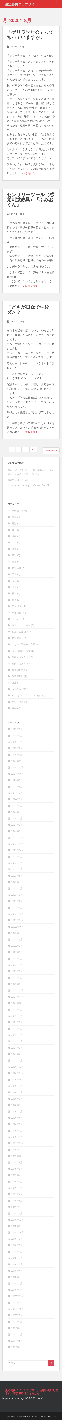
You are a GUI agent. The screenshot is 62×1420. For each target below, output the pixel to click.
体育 (14, 548)
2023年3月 (16, 894)
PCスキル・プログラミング (26, 695)
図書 (14, 574)
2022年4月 (16, 964)
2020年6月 (16, 1105)
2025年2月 (16, 748)
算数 (14, 523)
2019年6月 (16, 1181)
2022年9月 (16, 933)
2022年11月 (17, 920)
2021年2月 (16, 1054)
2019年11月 (17, 1149)
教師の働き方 (19, 663)
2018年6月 (16, 1257)
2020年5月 (16, 1111)
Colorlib (29, 1416)
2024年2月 (16, 824)
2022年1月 (16, 983)
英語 (14, 555)
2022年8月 (16, 939)
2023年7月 (16, 869)
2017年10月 (17, 1308)
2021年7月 (16, 1022)
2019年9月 (16, 1162)
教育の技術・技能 (21, 650)
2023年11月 (17, 843)
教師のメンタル (20, 657)
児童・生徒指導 (20, 631)
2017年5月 (16, 1340)
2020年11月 (17, 1073)
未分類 (15, 510)
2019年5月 (16, 1187)
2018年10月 (17, 1232)
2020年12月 (17, 1066)
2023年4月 (16, 888)
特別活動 (16, 567)
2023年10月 (17, 850)
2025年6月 (16, 735)
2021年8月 (16, 1015)
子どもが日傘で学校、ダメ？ (30, 309)
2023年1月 (16, 907)
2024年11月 (17, 767)
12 (33, 449)
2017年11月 (17, 1302)
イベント (16, 618)
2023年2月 (16, 901)
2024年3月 (16, 818)
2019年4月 (16, 1194)
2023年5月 (16, 882)
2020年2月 (16, 1130)
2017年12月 (17, 1296)
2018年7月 (16, 1251)
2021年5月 (16, 1034)
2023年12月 (17, 837)
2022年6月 (16, 952)
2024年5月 (16, 805)
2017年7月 (16, 1328)
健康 (14, 682)
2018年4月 (16, 1270)
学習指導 (16, 606)
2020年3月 (16, 1124)
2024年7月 (16, 792)
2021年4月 (16, 1041)
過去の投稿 (51, 450)
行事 (14, 599)
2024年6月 (16, 799)
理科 (14, 536)
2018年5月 (16, 1264)
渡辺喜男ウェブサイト (21, 4)
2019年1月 (16, 1213)
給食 (14, 587)
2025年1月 (16, 754)
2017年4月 (16, 1347)
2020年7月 (16, 1098)
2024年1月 (16, 831)
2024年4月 (16, 811)
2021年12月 (17, 990)
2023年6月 (16, 875)
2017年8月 (16, 1321)
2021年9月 (16, 1009)
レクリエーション (21, 625)
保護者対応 (17, 676)
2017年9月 (16, 1315)
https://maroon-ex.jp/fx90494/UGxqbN (28, 485)
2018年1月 (16, 1289)
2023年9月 (16, 856)
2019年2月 (16, 1206)
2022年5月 (16, 958)
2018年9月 (16, 1238)
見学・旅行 (17, 701)
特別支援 (16, 638)
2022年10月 (17, 926)
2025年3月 (16, 741)
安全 (14, 580)
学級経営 (16, 612)
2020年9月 (16, 1085)
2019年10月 (17, 1155)
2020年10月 (17, 1079)
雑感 (14, 708)
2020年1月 (16, 1136)
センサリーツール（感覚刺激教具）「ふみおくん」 (30, 199)
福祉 (14, 593)
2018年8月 (16, 1245)
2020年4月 (16, 1117)
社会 (14, 529)
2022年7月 (16, 945)
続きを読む (29, 173)
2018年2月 (16, 1283)
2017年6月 (16, 1334)
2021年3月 (16, 1047)
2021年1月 (16, 1060)
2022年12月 (17, 913)
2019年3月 (16, 1200)
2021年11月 (17, 996)
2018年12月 (17, 1219)
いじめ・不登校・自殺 (23, 644)
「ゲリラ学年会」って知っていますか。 (30, 34)
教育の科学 (17, 669)
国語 (14, 516)
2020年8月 (16, 1092)
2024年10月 (17, 773)
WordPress (50, 1416)
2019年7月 (16, 1175)
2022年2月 (16, 977)
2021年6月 (16, 1028)
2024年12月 (17, 761)
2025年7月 (16, 729)
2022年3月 (16, 971)
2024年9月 (16, 780)
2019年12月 (17, 1143)
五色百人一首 (19, 688)
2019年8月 (16, 1168)
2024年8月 (16, 786)
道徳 (14, 561)
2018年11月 (17, 1226)
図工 (14, 542)
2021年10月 (17, 1003)
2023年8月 (16, 862)
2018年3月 (16, 1277)
